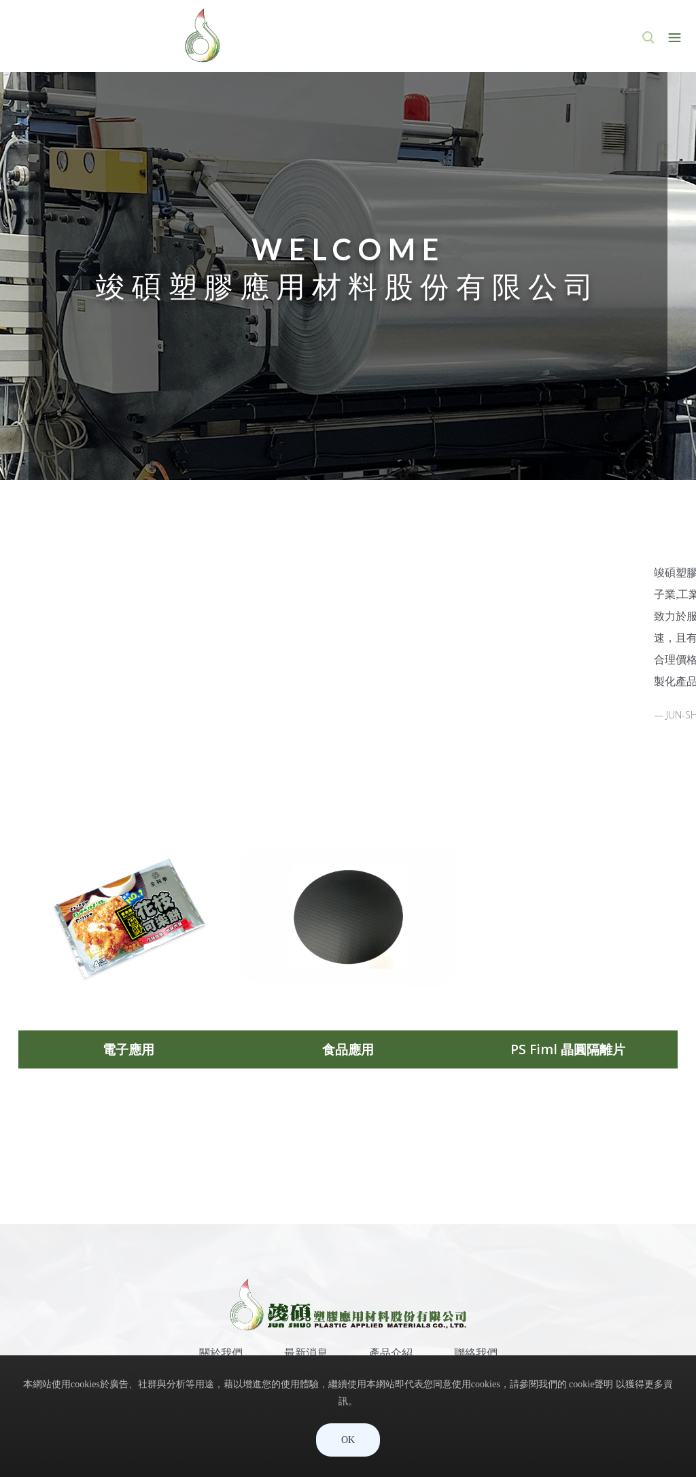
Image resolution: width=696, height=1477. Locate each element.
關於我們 (221, 1352)
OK (348, 1440)
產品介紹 (391, 1352)
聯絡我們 (476, 1352)
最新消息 (306, 1352)
